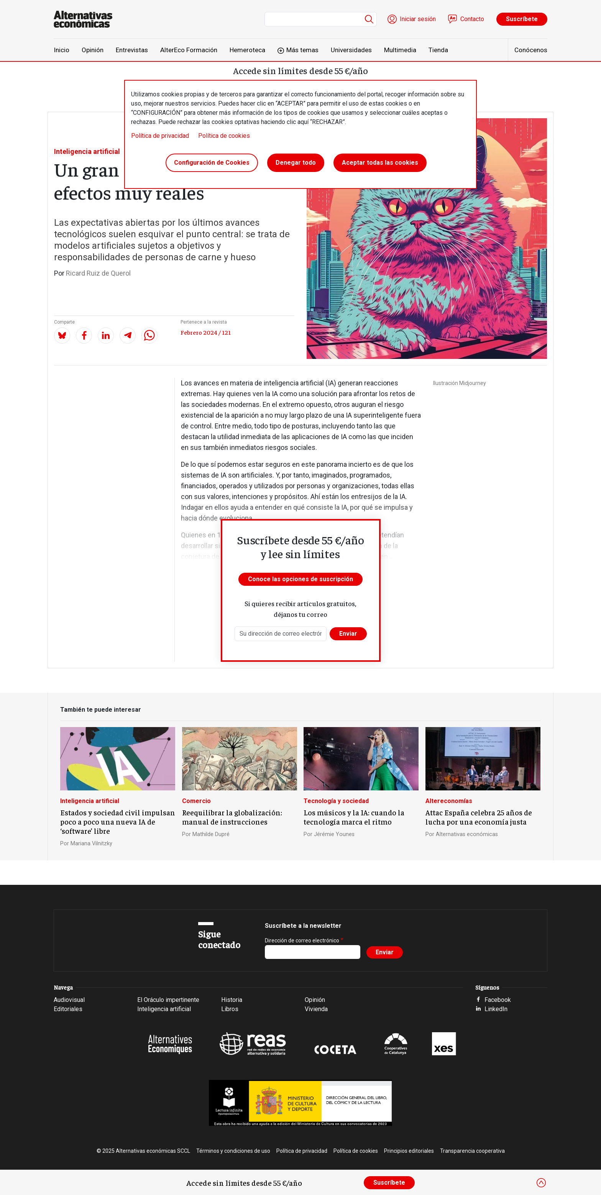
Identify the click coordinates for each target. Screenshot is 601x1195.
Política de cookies (224, 135)
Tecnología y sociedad (336, 801)
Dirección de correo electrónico (302, 940)
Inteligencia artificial (87, 151)
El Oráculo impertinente (168, 999)
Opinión (92, 50)
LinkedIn (495, 1009)
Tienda (438, 50)
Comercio (196, 801)
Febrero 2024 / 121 (206, 332)
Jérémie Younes (334, 834)
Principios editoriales (409, 1151)
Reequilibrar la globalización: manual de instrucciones (232, 817)
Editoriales (68, 1009)
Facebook (497, 999)
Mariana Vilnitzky (91, 843)
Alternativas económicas (467, 834)
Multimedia (400, 50)
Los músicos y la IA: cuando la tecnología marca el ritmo (354, 817)
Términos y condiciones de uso (233, 1151)
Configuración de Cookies (212, 162)
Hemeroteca (247, 50)
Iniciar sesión (418, 19)
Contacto (472, 19)
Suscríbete (522, 19)
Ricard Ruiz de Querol (98, 273)
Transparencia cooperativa (472, 1151)
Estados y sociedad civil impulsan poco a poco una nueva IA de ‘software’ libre (117, 821)
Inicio (61, 50)
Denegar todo (296, 162)
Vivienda (316, 1009)
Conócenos (530, 50)
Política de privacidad (160, 135)
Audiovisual (69, 999)
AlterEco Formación (188, 50)
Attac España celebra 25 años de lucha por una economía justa (478, 817)
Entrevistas (132, 50)
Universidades (351, 50)
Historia (231, 999)
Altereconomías (448, 801)
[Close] (541, 1183)
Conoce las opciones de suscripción (300, 579)
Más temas (302, 50)
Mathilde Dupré (211, 834)
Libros (229, 1009)
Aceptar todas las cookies (380, 162)
